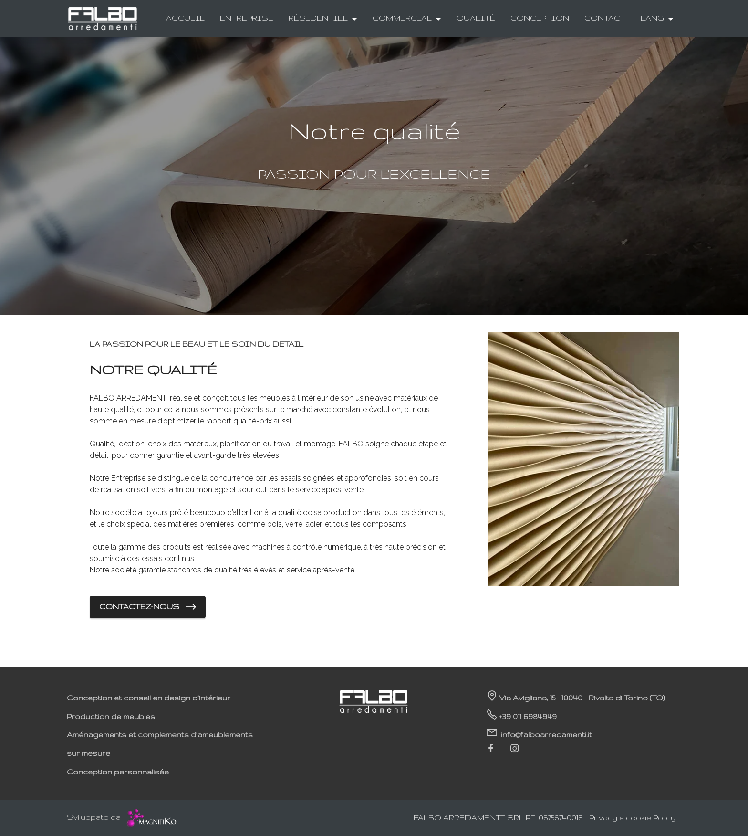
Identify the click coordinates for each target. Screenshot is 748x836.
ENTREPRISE (246, 18)
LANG (652, 18)
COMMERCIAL (402, 18)
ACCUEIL (185, 18)
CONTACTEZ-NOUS (147, 607)
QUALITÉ (476, 18)
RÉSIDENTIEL (318, 18)
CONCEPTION (539, 18)
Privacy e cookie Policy (632, 818)
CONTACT (604, 18)
